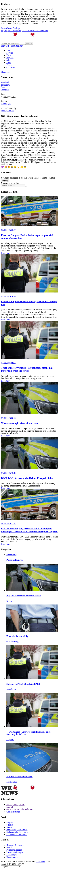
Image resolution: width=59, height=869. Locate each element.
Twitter (4, 87)
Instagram (5, 85)
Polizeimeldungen (14, 850)
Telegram (5, 90)
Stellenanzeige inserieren (17, 832)
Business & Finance (15, 845)
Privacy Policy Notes (15, 804)
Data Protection (14, 30)
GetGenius (40, 862)
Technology (11, 855)
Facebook (5, 82)
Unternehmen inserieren (16, 834)
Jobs (8, 60)
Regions (9, 58)
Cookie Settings (13, 28)
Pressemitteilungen (14, 852)
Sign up (4, 46)
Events (9, 55)
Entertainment (12, 857)
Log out (11, 46)
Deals (8, 50)
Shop (8, 62)
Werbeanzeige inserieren (16, 830)
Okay (3, 28)
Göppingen (6, 104)
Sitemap (9, 825)
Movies (9, 53)
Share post (5, 72)
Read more (5, 253)
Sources (9, 827)
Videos (9, 65)
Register (19, 46)
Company (10, 67)
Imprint (4, 30)
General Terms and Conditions (35, 30)
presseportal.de (7, 111)
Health (9, 847)
